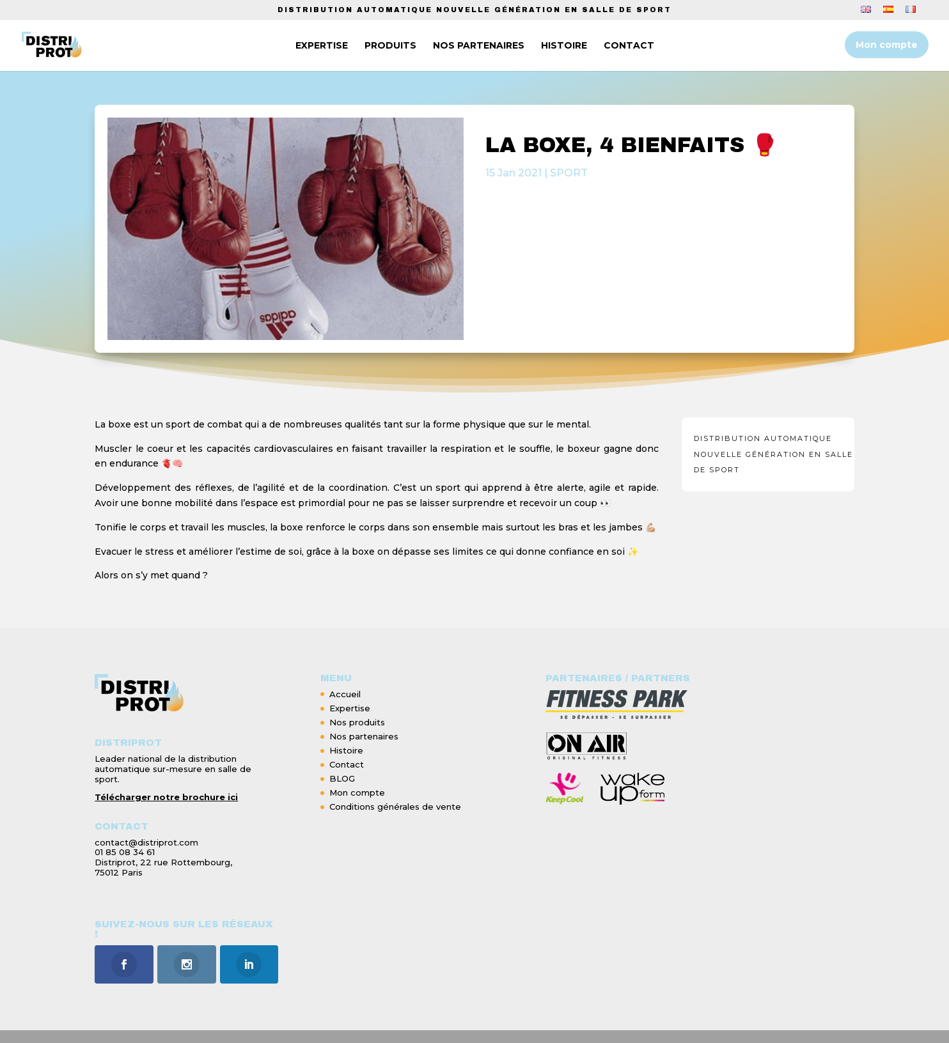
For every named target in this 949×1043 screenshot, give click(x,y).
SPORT (569, 173)
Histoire (346, 750)
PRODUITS (388, 45)
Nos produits (357, 722)
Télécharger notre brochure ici (166, 797)
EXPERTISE (319, 45)
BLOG (342, 778)
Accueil (345, 694)
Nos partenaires (363, 736)
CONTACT (626, 45)
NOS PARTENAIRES (476, 45)
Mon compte (887, 44)
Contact (346, 764)
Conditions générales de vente (395, 806)
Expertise (349, 708)
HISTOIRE (561, 45)
